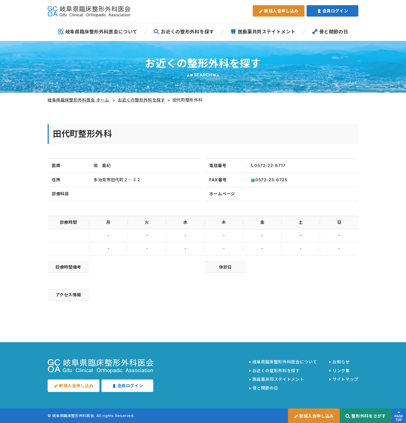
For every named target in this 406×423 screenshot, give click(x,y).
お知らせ (341, 361)
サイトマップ (345, 379)
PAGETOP (398, 418)
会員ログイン (332, 10)
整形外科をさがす (365, 416)
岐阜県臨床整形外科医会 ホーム (78, 100)
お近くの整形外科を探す (184, 31)
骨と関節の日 (330, 31)
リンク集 (341, 370)
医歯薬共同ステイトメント (263, 31)
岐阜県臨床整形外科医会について (97, 31)
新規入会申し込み (279, 10)
